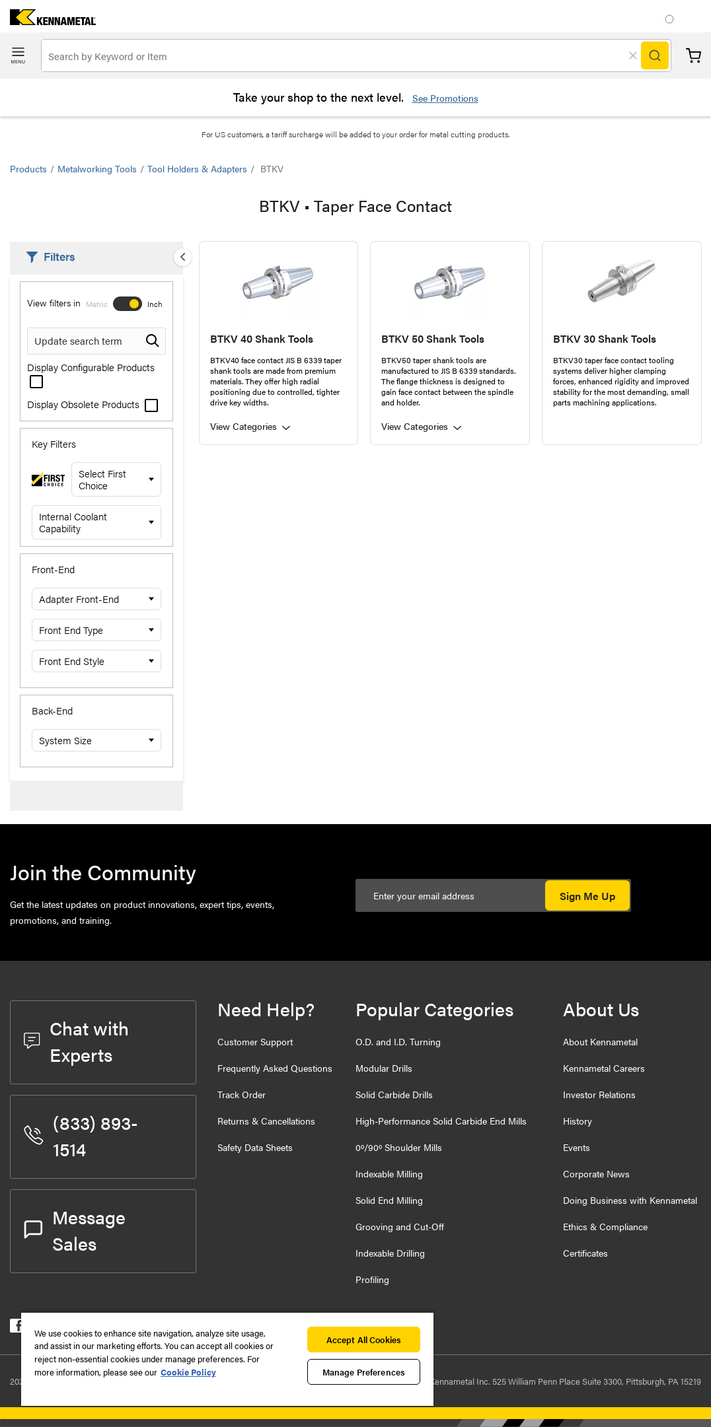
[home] (48, 20)
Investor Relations (599, 1094)
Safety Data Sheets (255, 1147)
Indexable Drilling (390, 1252)
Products (28, 168)
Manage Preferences (363, 1372)
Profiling (372, 1279)
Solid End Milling (389, 1199)
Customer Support (255, 1041)
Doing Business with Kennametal (630, 1199)
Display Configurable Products (91, 373)
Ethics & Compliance (605, 1226)
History (577, 1120)
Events (576, 1147)
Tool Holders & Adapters (197, 168)
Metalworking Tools (97, 168)
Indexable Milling (389, 1173)
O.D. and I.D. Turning (398, 1041)
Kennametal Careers (604, 1067)
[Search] (655, 55)
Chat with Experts (76, 1040)
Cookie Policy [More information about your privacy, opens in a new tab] (188, 1372)
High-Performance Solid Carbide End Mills (441, 1120)
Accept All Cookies (363, 1339)
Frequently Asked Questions (274, 1067)
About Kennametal (600, 1041)
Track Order (241, 1094)
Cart (693, 55)
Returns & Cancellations (266, 1120)
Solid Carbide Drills (394, 1094)
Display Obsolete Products (92, 404)
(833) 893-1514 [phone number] (81, 1135)
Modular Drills (384, 1067)
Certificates (585, 1252)
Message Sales (75, 1229)
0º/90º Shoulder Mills (399, 1147)
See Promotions (445, 97)
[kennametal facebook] (17, 1328)
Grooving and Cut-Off (400, 1226)
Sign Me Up (587, 895)
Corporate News (596, 1173)
